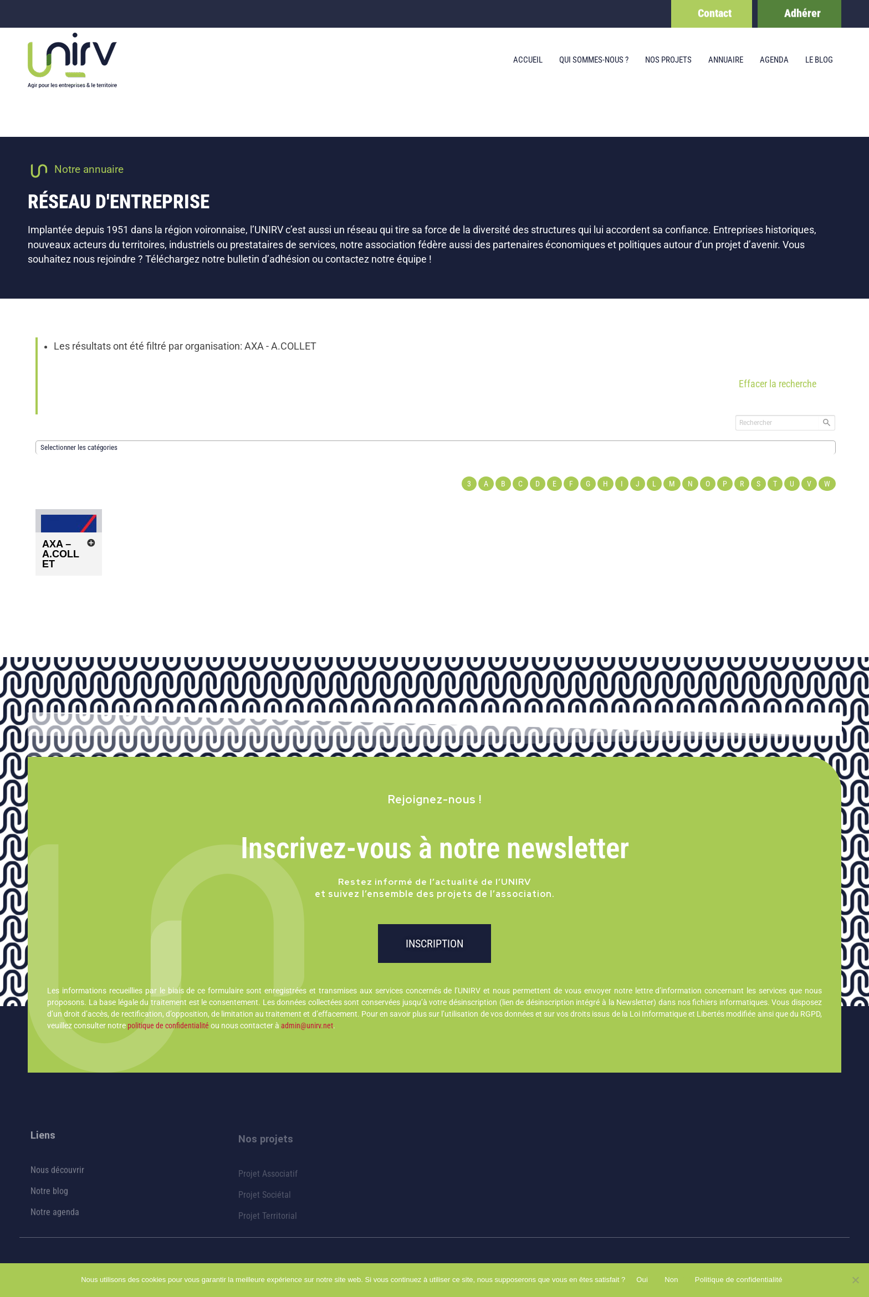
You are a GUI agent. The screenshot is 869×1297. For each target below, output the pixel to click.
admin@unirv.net (307, 1025)
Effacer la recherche (777, 383)
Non (671, 1279)
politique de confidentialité (168, 1025)
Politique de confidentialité (739, 1279)
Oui (642, 1279)
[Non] (855, 1279)
